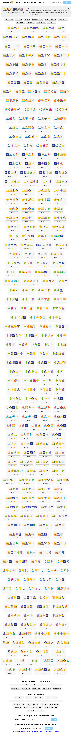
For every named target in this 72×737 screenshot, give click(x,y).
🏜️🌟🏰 (31, 470)
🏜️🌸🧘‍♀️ (58, 489)
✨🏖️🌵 (10, 669)
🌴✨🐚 (42, 254)
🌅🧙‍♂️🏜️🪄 (28, 100)
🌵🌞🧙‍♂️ (63, 281)
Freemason (18, 707)
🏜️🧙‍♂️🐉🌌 (12, 64)
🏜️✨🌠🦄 (21, 561)
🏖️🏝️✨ (45, 416)
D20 (28, 704)
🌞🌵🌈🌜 (28, 199)
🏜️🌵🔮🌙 (28, 489)
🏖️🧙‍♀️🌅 (48, 425)
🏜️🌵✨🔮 (44, 489)
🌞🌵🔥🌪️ (60, 199)
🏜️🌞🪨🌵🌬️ (15, 470)
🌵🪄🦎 (47, 380)
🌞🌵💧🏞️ (44, 199)
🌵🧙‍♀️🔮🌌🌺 (13, 362)
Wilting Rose (37, 701)
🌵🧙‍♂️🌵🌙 (31, 371)
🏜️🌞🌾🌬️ (58, 461)
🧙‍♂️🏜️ (6, 642)
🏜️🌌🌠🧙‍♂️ (29, 452)
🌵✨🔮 (60, 389)
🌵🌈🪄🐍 (57, 254)
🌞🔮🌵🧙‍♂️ (60, 217)
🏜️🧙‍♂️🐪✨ (28, 543)
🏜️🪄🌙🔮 (45, 552)
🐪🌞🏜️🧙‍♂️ (58, 597)
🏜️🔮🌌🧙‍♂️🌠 (29, 507)
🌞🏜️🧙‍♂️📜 (14, 28)
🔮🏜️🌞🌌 (42, 615)
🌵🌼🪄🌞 (42, 308)
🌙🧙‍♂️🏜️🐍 (44, 190)
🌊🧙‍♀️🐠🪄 (31, 136)
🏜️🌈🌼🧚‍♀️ (58, 443)
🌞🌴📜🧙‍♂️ (12, 199)
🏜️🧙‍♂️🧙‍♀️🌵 (41, 73)
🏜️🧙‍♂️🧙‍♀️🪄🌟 (58, 73)
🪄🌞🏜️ (7, 660)
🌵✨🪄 (45, 398)
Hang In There (34, 704)
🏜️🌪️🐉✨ (9, 480)
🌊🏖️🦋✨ (44, 118)
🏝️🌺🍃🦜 (14, 579)
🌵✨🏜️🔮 (45, 389)
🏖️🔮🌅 (10, 425)
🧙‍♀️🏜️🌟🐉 (9, 633)
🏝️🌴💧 (64, 570)
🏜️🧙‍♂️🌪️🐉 (12, 543)
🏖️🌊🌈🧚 (44, 407)
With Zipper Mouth (38, 697)
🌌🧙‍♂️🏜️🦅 (61, 172)
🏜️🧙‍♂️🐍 (42, 64)
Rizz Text (29, 701)
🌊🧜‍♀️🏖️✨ (14, 145)
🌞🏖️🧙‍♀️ (13, 208)
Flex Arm (47, 697)
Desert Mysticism (62, 19)
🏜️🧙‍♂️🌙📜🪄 (61, 37)
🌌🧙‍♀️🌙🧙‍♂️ (10, 172)
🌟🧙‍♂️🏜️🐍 (26, 245)
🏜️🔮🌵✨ (26, 516)
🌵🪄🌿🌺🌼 (31, 380)
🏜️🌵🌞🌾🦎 (26, 480)
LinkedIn (34, 731)
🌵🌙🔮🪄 (42, 263)
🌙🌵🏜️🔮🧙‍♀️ (31, 181)
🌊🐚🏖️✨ (44, 127)
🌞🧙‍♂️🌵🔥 (29, 226)
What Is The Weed (54, 704)
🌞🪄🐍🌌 (28, 235)
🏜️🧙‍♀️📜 (60, 525)
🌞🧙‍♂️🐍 (44, 226)
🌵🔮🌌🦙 (61, 326)
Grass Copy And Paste (18, 704)
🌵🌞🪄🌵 (28, 290)
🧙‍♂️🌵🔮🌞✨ (61, 633)
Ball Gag (55, 697)
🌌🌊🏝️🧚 (12, 154)
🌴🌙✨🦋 (61, 245)
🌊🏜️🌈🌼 (60, 118)
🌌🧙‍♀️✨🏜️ (45, 172)
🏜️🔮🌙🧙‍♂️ (47, 507)
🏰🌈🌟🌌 (14, 597)
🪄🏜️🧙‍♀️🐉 (63, 660)
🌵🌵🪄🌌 (12, 299)
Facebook (28, 731)
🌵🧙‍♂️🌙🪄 (15, 371)
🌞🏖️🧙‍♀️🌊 (28, 208)
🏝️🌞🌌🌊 (63, 561)
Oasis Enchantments (50, 19)
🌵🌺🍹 (12, 308)
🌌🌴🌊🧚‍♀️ (44, 154)
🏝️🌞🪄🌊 (37, 570)
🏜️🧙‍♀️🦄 (29, 534)
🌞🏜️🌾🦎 (44, 208)
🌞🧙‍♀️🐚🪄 (14, 226)
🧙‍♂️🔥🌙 (12, 651)
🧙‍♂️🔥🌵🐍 (26, 651)
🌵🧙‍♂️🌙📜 (60, 362)
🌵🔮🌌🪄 (31, 335)
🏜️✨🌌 (7, 561)
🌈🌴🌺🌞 (60, 100)
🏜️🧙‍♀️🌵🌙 (45, 525)
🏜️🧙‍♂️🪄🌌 (58, 82)
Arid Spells (27, 19)
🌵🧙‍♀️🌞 (31, 353)
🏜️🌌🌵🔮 (45, 452)
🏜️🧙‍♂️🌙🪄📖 (12, 46)
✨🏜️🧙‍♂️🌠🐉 (42, 669)
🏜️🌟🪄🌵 (58, 470)
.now (6, 2)
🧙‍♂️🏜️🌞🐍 (18, 642)
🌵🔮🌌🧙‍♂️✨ (13, 335)
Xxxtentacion (44, 704)
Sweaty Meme (27, 707)
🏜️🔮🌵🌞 (10, 516)
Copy (12, 31)
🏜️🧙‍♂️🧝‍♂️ (28, 82)
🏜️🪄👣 (60, 552)
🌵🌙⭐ (10, 272)
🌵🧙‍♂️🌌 (29, 362)
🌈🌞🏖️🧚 (44, 100)
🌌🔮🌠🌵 (44, 163)
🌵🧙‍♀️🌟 (44, 353)
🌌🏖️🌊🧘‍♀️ (15, 163)
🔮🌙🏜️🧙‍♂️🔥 (60, 606)
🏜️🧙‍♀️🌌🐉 (29, 525)
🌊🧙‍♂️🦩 (58, 136)
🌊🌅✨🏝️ (29, 109)
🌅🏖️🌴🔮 (50, 91)
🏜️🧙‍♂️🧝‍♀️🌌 (14, 82)
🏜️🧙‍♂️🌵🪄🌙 (61, 55)
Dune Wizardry (51, 22)
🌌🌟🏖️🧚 (28, 154)
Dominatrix (28, 697)
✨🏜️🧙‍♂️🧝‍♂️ (60, 669)
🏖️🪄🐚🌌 (26, 443)
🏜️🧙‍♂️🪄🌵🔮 (15, 552)
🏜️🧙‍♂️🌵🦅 (44, 55)
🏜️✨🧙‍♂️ (20, 91)
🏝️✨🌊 (20, 588)
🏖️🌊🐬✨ (12, 416)
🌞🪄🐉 (13, 235)
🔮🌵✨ (28, 615)
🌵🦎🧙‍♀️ (36, 344)
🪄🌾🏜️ (33, 660)
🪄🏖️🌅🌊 (47, 660)
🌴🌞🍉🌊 (15, 254)
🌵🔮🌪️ (10, 344)
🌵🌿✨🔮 (58, 308)
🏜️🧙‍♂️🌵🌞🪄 (26, 55)
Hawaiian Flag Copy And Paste (36, 710)
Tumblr (50, 731)
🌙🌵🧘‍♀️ (47, 181)
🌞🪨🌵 (42, 235)
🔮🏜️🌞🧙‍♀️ (58, 615)
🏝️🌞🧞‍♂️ (23, 570)
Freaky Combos (19, 697)
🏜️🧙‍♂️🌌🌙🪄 (10, 37)
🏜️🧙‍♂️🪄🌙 (60, 543)
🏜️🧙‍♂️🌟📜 (45, 46)
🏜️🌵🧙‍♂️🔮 (48, 28)
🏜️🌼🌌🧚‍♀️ (12, 498)
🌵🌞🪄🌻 (44, 290)
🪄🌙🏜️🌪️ (58, 651)
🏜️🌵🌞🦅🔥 (45, 480)
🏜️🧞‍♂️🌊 (31, 552)
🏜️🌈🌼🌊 (42, 443)
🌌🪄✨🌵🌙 (12, 181)
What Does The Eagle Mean (17, 701)
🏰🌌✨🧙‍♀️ (29, 597)
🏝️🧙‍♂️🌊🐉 (45, 579)
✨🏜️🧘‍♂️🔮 (25, 669)
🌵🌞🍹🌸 (25, 272)
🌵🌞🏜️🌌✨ (42, 272)
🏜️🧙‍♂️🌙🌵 (44, 37)
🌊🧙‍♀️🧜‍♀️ (45, 136)
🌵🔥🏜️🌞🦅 (12, 326)
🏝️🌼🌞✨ (29, 579)
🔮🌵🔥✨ (14, 615)
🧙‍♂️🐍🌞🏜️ (63, 642)
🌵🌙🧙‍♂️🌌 (58, 263)
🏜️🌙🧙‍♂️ (12, 461)
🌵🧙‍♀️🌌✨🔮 (15, 353)
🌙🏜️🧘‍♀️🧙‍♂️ (12, 190)
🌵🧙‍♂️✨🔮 (47, 371)
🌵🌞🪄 (13, 290)
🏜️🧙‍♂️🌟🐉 (29, 46)
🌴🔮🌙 (29, 254)
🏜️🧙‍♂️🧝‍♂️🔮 (42, 82)
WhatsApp (56, 731)
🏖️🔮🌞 (36, 425)
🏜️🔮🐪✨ (42, 516)
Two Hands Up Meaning (51, 707)
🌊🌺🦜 (10, 118)
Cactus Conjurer (41, 22)
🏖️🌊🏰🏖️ (60, 407)
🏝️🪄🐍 (7, 588)
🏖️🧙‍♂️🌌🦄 (42, 434)
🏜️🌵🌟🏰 (63, 480)
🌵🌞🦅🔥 (48, 281)
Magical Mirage (30, 22)
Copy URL (48, 728)
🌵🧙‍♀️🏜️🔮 (58, 353)
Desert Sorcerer (9, 19)
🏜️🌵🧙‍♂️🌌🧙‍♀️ (31, 28)
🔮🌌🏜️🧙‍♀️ (26, 606)
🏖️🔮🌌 (23, 425)
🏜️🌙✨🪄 (42, 461)
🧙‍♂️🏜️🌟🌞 (34, 642)
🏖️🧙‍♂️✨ (12, 443)
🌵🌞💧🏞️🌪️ (12, 281)
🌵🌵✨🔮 (28, 299)
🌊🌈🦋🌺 (45, 109)
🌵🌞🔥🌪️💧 (31, 281)
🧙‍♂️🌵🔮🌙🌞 (42, 633)
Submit (54, 719)
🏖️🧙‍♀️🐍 (12, 434)
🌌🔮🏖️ (58, 163)
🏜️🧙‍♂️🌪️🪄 (9, 55)
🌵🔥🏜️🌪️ (29, 326)
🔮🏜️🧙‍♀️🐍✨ (28, 624)
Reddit (45, 731)
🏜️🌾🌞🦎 (28, 498)
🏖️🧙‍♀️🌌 (61, 425)
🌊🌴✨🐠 (61, 109)
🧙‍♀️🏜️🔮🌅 (25, 633)
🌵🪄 (60, 371)
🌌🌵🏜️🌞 (60, 154)
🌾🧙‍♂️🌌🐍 (12, 407)
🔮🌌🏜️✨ (42, 606)
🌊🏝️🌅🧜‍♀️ (28, 127)
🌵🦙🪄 (48, 344)
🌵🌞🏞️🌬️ (60, 272)
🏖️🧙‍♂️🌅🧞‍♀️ (26, 434)
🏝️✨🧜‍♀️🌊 (34, 588)
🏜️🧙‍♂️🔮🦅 (12, 73)
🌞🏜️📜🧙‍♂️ (12, 217)
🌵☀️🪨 (60, 380)
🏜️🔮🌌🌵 (12, 507)
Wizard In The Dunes (37, 19)
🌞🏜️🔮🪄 (28, 217)
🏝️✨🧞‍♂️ (48, 588)
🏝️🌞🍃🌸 (9, 570)
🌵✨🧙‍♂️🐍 (15, 398)
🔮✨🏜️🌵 (61, 624)
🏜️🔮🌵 (61, 507)
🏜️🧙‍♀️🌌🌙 (14, 525)
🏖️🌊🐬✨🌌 (29, 416)
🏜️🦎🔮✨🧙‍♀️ (60, 516)
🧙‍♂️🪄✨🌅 (42, 651)
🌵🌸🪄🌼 (60, 299)
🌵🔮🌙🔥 (47, 335)
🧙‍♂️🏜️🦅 (48, 642)
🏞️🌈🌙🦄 (63, 588)
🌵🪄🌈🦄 (14, 380)
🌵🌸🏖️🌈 (44, 299)
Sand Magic (19, 19)
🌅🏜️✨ (64, 91)
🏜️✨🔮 (36, 561)
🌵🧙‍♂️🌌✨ (44, 362)
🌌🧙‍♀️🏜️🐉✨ (28, 172)
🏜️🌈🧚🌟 (14, 452)
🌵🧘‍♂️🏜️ (61, 344)
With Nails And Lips (57, 701)
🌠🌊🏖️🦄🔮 (44, 245)
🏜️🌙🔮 (60, 452)
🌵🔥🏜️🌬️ (45, 326)
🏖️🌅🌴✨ (28, 407)
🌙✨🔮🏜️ (60, 190)
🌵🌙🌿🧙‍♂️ (14, 263)
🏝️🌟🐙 (52, 570)
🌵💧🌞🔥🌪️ (37, 317)
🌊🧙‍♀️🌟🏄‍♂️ (15, 136)
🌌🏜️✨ (29, 163)
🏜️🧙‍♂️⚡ (7, 91)
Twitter (23, 731)
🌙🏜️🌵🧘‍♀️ (61, 181)
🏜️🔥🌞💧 (60, 498)
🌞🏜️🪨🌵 (44, 217)
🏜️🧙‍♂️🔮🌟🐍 (58, 64)
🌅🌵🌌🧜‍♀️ (34, 91)
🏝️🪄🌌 (60, 579)
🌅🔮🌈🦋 (12, 100)
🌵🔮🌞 (61, 335)
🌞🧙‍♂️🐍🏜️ (58, 226)
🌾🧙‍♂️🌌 (58, 398)
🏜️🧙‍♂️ (61, 28)
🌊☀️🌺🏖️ (42, 145)
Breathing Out (46, 701)
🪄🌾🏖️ (20, 660)
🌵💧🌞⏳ (55, 317)
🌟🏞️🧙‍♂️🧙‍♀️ (10, 245)
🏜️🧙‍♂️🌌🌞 (28, 37)
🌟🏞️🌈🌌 (57, 235)
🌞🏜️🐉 (58, 208)
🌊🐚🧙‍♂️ (58, 127)
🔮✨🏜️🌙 (45, 624)
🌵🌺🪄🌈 (26, 308)
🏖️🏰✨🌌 (60, 416)
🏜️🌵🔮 (13, 489)
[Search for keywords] (54, 2)
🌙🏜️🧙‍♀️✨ (28, 190)
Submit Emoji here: (20, 719)
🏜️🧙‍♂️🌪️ (58, 534)
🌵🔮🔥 (23, 344)
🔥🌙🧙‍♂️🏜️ (10, 606)
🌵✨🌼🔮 (29, 389)
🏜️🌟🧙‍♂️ (44, 470)
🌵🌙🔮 (28, 263)
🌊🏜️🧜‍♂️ (13, 127)
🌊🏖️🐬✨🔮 (26, 118)
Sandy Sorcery (20, 22)
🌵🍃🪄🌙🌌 (18, 317)
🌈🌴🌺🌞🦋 (12, 109)
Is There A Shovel (37, 707)
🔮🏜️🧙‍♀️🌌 (10, 624)
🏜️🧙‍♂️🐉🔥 (28, 64)
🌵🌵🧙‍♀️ (58, 290)
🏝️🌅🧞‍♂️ (48, 561)
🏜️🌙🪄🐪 (26, 461)
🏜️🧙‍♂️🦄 (26, 73)
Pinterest (40, 731)
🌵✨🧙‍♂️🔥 (31, 398)
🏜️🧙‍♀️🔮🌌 (15, 534)
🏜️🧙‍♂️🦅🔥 (44, 543)
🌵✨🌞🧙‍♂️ (14, 389)
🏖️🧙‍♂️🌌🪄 (58, 434)
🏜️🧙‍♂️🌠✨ (44, 534)
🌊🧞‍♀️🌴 (28, 145)
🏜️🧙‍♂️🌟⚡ (61, 46)
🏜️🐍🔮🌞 (44, 498)
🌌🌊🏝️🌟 (58, 145)
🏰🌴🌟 (44, 597)
